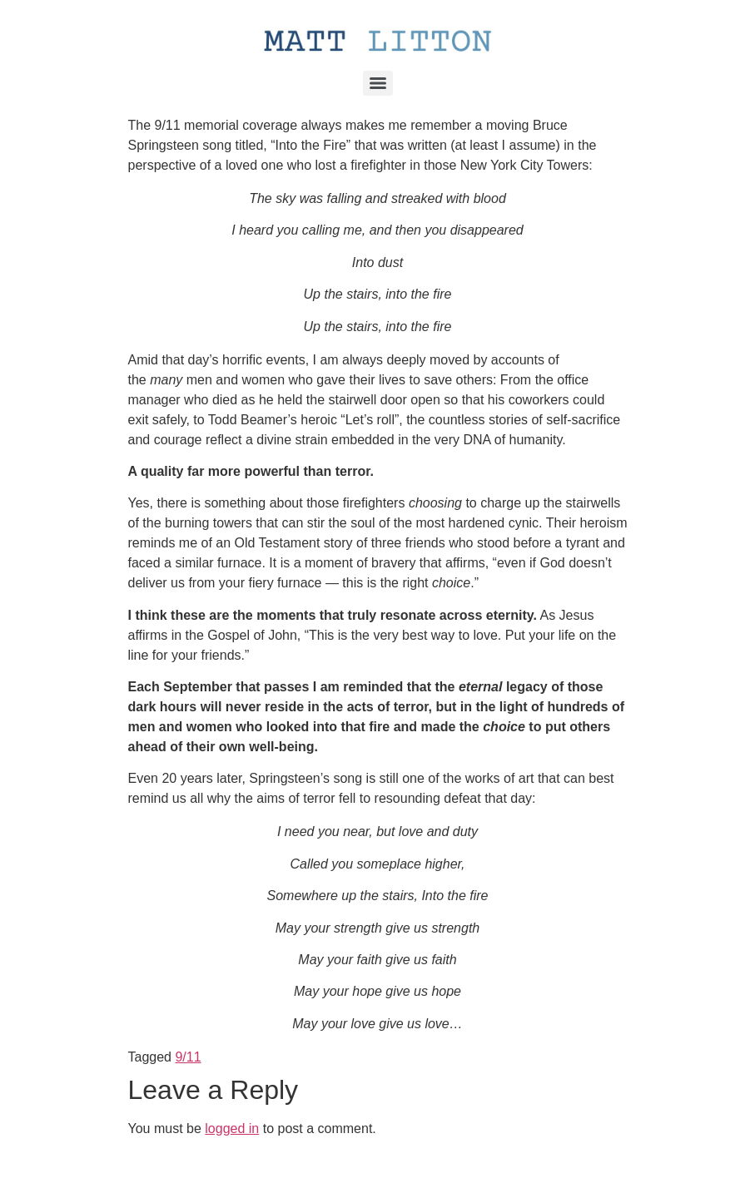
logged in (232, 1128)
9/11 (188, 1057)
